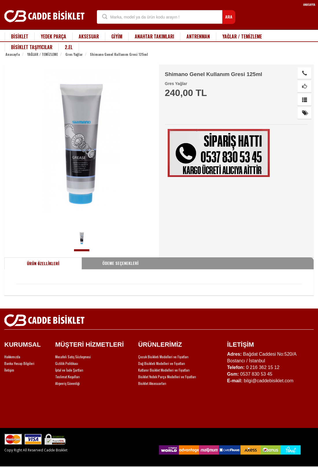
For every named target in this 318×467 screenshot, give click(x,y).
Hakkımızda (12, 356)
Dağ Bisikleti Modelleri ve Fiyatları (161, 363)
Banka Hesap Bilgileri (19, 363)
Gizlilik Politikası (66, 363)
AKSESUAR (89, 36)
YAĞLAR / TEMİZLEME (242, 36)
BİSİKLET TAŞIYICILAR (31, 47)
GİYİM (116, 36)
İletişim (9, 370)
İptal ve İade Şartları (69, 370)
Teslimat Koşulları (67, 376)
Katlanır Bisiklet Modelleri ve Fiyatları (164, 370)
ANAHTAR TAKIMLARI (154, 36)
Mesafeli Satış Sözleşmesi (73, 356)
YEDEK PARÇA (53, 36)
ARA (228, 17)
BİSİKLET (19, 36)
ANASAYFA (309, 4)
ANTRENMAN (198, 36)
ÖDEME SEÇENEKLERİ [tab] (120, 263)
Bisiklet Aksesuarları (152, 383)
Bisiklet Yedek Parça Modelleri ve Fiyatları (167, 376)
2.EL (69, 47)
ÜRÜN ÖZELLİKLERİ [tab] (43, 263)
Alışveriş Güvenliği (67, 383)
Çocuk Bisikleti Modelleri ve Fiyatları (163, 356)
